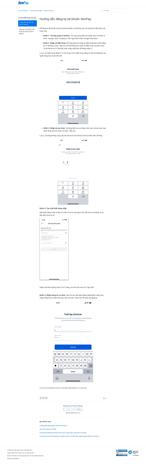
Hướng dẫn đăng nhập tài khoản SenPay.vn (53, 425)
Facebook (41, 398)
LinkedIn (46, 398)
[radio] (68, 409)
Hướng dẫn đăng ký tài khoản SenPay (26, 23)
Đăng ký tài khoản (49, 10)
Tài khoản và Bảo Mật (36, 10)
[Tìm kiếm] (114, 10)
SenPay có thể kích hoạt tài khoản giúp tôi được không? (26, 31)
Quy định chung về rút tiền (48, 429)
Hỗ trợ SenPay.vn (23, 10)
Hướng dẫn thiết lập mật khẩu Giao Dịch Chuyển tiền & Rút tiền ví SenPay (63, 432)
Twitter (43, 398)
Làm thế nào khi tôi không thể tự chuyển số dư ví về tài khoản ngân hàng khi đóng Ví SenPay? (69, 436)
